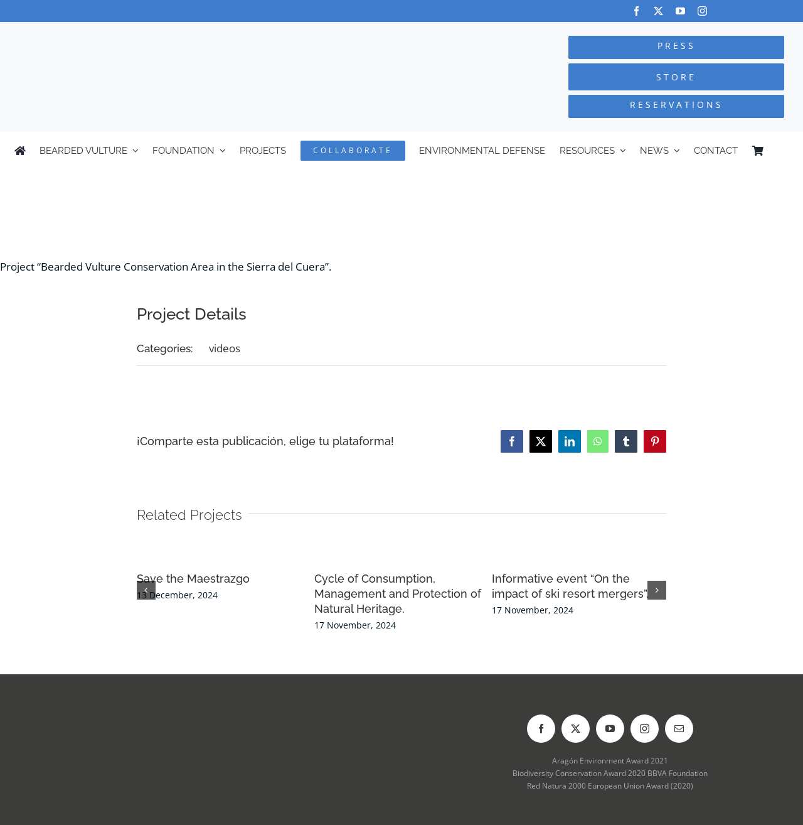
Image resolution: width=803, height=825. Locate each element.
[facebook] (636, 11)
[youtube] (680, 11)
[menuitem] (783, 151)
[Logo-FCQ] (151, 33)
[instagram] (702, 11)
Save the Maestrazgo (193, 578)
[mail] (679, 728)
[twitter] (658, 11)
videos (224, 348)
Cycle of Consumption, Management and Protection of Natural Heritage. (397, 593)
